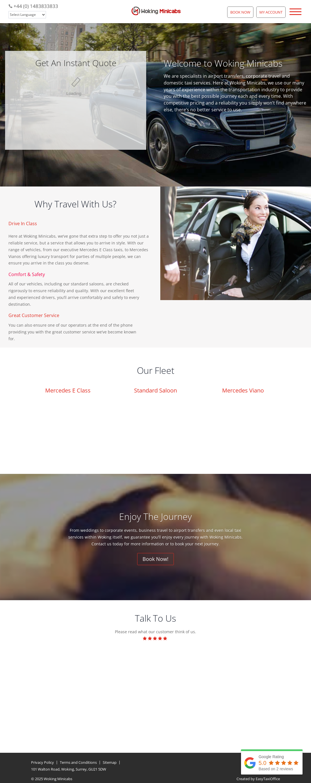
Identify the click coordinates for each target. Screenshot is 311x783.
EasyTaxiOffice (268, 777)
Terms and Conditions (78, 761)
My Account (270, 12)
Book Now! (155, 559)
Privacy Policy (42, 761)
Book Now (240, 12)
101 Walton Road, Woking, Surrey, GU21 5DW (68, 768)
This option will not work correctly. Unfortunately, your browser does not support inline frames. (76, 85)
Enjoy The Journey (155, 516)
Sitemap (110, 761)
